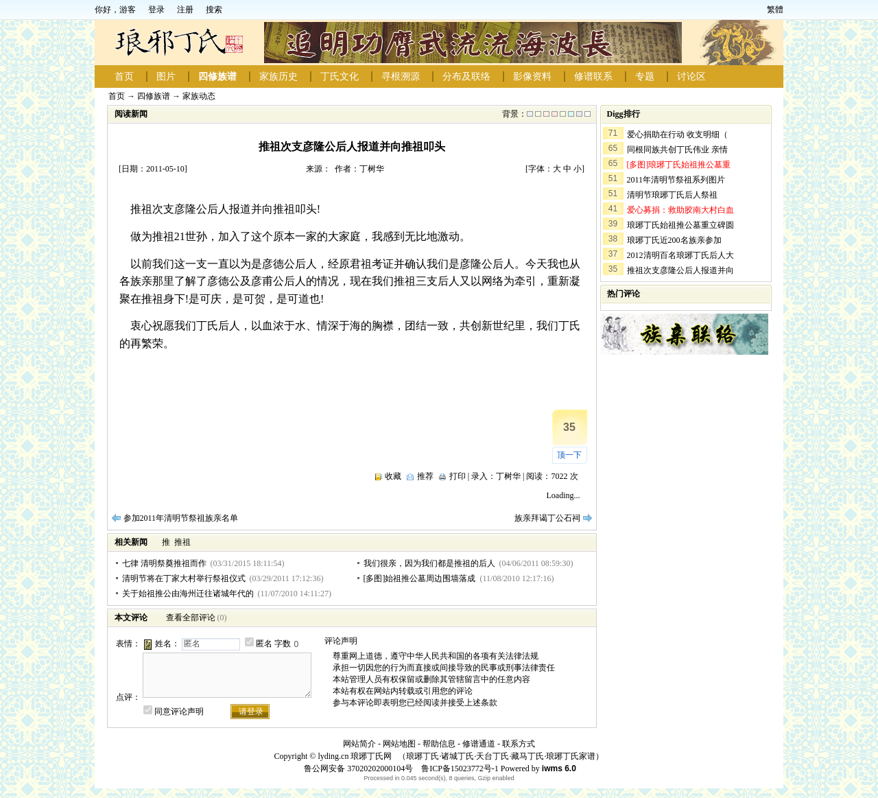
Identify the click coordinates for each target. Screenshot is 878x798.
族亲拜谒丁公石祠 (547, 518)
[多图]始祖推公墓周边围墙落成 (420, 578)
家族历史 (278, 76)
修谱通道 (478, 744)
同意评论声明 (179, 711)
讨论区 (691, 76)
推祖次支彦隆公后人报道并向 (680, 270)
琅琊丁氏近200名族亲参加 (674, 240)
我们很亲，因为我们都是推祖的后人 (429, 563)
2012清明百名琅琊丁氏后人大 (680, 255)
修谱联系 (593, 76)
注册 (185, 9)
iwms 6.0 (559, 768)
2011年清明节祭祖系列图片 (676, 180)
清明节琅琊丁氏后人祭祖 (672, 195)
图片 (166, 76)
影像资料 (532, 76)
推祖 (182, 542)
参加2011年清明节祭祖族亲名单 (181, 518)
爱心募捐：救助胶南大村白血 (680, 210)
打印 (457, 476)
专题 (644, 76)
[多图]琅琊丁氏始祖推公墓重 (679, 164)
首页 (124, 76)
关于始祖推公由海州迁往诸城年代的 (188, 593)
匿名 (264, 643)
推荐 (425, 476)
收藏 (393, 476)
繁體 (775, 9)
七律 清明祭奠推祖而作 (164, 563)
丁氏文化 (339, 76)
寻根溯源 (400, 76)
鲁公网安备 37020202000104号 (358, 768)
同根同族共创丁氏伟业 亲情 (677, 149)
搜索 (214, 9)
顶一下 (569, 455)
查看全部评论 (190, 617)
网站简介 (359, 744)
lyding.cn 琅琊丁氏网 (355, 756)
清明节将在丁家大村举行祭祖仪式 (184, 578)
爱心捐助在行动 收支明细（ (677, 134)
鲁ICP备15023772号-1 (459, 768)
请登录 (251, 711)
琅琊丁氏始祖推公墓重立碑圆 (680, 225)
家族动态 (198, 96)
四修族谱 (217, 76)
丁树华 (508, 476)
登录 (156, 9)
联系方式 (518, 744)
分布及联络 (466, 76)
